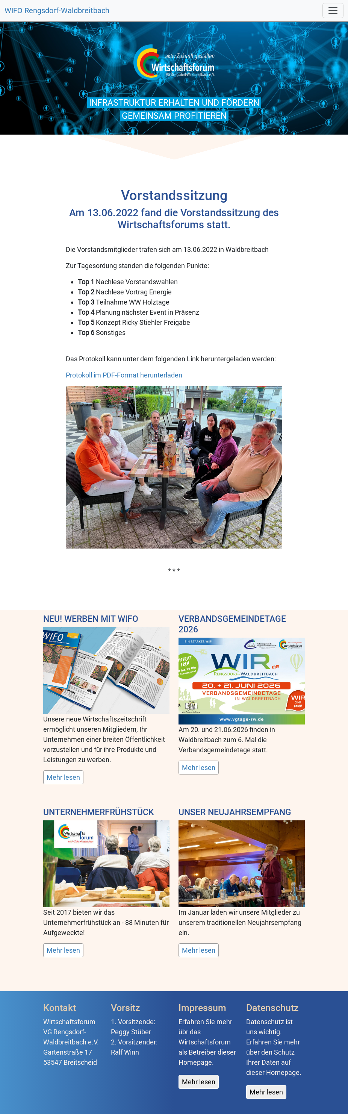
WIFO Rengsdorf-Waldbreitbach (57, 10)
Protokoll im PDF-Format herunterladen (124, 375)
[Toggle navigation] (332, 10)
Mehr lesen (63, 777)
